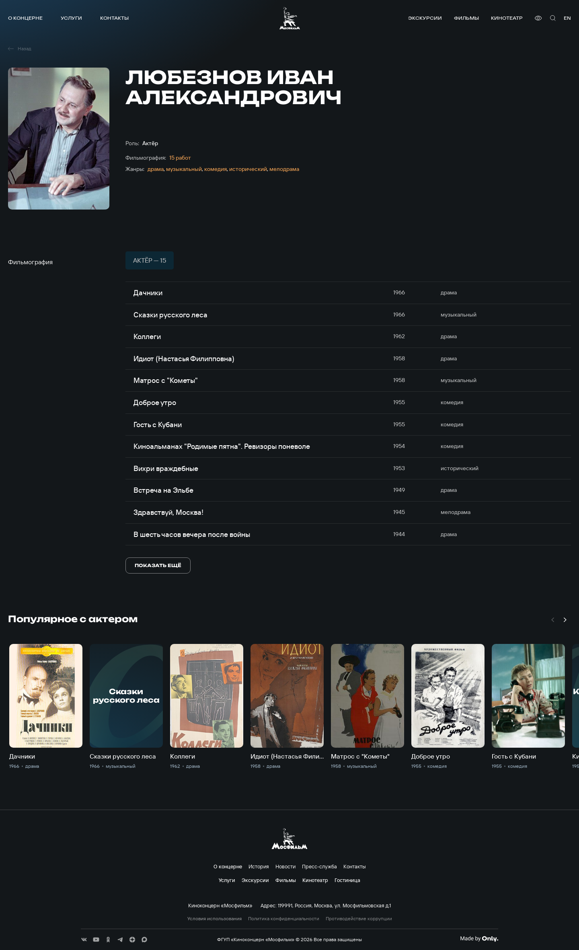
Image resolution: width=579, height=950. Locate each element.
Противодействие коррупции (359, 918)
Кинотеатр (507, 18)
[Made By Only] (479, 939)
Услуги (71, 18)
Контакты (114, 18)
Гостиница (347, 880)
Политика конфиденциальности (283, 918)
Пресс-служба (319, 866)
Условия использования (214, 918)
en (567, 18)
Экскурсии (425, 18)
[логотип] (289, 18)
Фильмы (466, 18)
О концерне (25, 18)
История (258, 866)
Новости (285, 866)
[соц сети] (84, 939)
